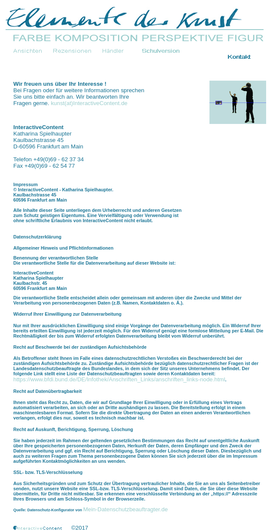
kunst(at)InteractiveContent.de (89, 103)
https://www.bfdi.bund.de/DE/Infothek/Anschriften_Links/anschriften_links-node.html (119, 379)
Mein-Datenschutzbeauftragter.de (125, 509)
